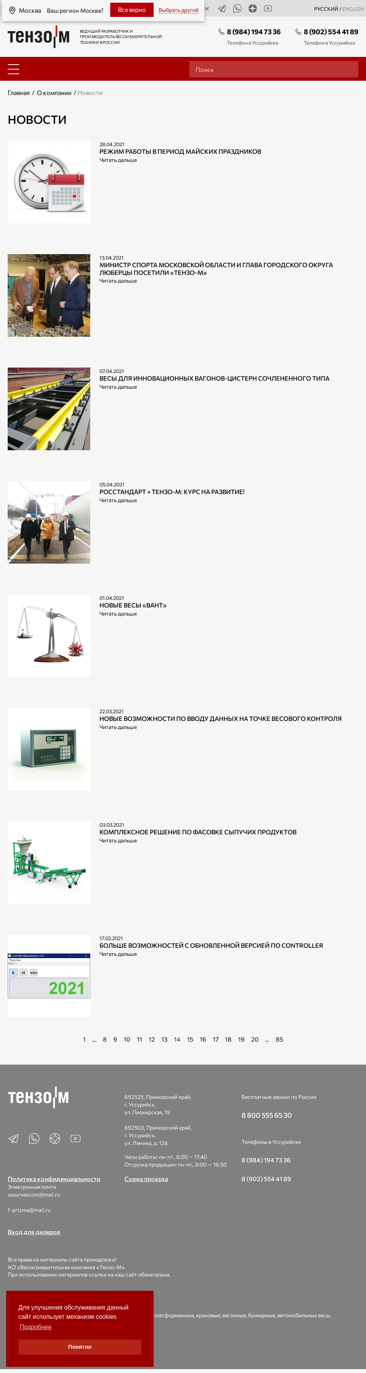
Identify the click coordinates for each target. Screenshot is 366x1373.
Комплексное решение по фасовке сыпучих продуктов (197, 831)
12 (152, 1039)
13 (164, 1039)
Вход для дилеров (34, 1231)
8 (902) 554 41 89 (331, 31)
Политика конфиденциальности (54, 1178)
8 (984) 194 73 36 (254, 31)
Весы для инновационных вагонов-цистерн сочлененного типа (214, 378)
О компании (54, 92)
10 (127, 1039)
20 (254, 1039)
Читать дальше (118, 159)
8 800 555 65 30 (267, 1115)
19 (241, 1039)
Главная (19, 92)
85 (279, 1039)
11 (139, 1039)
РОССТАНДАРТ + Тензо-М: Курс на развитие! (172, 491)
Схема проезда (146, 1178)
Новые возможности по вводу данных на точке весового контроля (220, 718)
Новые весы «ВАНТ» (133, 605)
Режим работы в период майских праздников (180, 151)
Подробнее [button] (35, 1327)
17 (216, 1039)
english (353, 9)
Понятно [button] (80, 1347)
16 (203, 1039)
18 (228, 1039)
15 (190, 1039)
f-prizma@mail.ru (29, 1210)
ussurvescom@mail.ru (34, 1194)
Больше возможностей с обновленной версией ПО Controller (211, 945)
